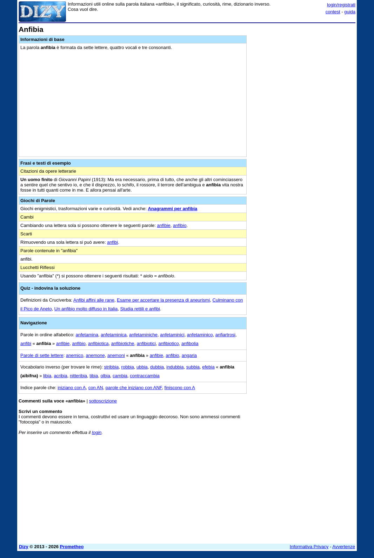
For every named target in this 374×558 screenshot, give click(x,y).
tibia (93, 375)
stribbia (111, 367)
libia (47, 375)
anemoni (116, 355)
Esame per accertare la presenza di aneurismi (163, 300)
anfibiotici (146, 343)
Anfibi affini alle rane (93, 300)
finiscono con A (180, 387)
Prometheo (72, 546)
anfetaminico (200, 334)
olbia (105, 375)
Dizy (23, 546)
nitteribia (78, 375)
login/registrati (341, 4)
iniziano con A (72, 387)
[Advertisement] (302, 69)
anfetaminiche (143, 334)
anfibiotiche (122, 343)
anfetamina (87, 334)
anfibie (164, 225)
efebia (208, 367)
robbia (127, 367)
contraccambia (145, 375)
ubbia (142, 367)
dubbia (157, 367)
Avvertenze (343, 546)
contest (333, 11)
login (96, 432)
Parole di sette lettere (42, 355)
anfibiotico (168, 343)
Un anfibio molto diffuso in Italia (86, 308)
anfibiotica (98, 343)
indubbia (174, 367)
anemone (95, 355)
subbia (193, 367)
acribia (60, 375)
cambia (120, 375)
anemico (74, 355)
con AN (95, 387)
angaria (189, 355)
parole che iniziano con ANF (134, 387)
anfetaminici (172, 334)
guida (349, 11)
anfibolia (189, 343)
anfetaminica (114, 334)
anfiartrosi (225, 334)
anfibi (112, 242)
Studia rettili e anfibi (140, 308)
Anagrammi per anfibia (172, 208)
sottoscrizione (103, 401)
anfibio (179, 225)
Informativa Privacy (309, 546)
